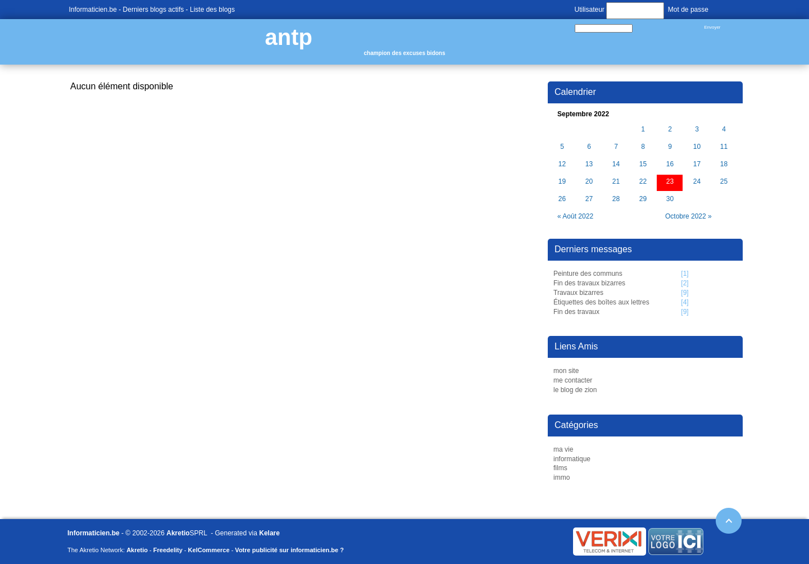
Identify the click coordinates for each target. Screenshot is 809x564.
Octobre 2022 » (688, 216)
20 (589, 181)
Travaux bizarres (578, 293)
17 (697, 164)
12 (562, 164)
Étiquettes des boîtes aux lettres (601, 302)
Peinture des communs (587, 274)
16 (670, 164)
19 (562, 181)
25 (724, 181)
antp (288, 37)
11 (724, 147)
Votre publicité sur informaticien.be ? (289, 550)
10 (697, 147)
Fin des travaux (576, 312)
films (560, 468)
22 (643, 181)
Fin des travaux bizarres (589, 283)
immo (561, 477)
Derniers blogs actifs (153, 9)
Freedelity (168, 550)
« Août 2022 (575, 216)
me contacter (572, 380)
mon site (566, 371)
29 (643, 199)
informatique (571, 459)
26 (562, 199)
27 (589, 199)
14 (616, 164)
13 (589, 164)
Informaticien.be (93, 9)
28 (616, 199)
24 (697, 181)
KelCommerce (209, 550)
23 (670, 181)
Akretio (177, 533)
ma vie (563, 449)
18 (724, 164)
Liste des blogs (212, 9)
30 (670, 199)
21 (616, 181)
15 (643, 164)
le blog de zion (575, 390)
